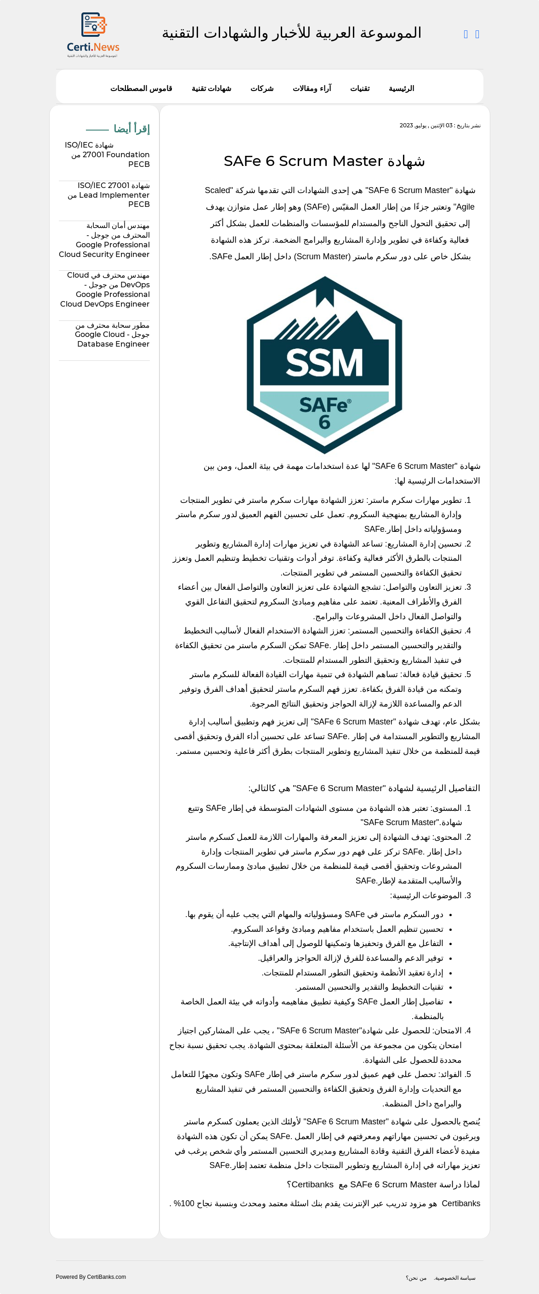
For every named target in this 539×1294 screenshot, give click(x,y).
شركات (261, 88)
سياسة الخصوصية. (455, 1278)
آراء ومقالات (311, 88)
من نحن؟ (416, 1278)
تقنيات (359, 88)
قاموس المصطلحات (141, 88)
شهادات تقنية (211, 88)
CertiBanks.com (106, 1277)
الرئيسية (401, 88)
